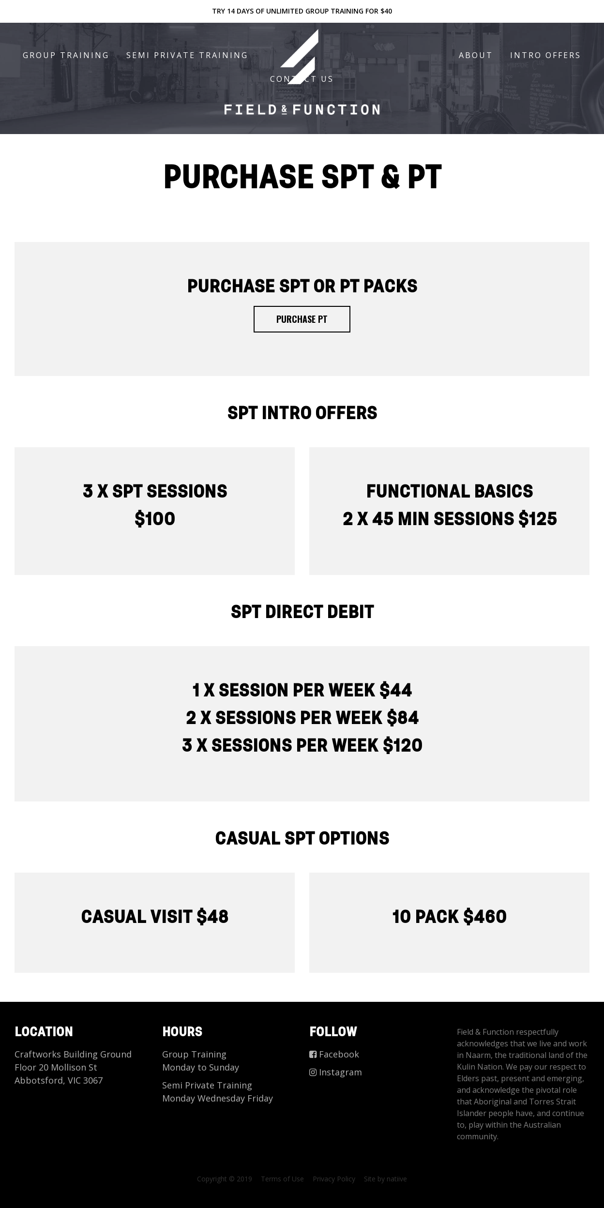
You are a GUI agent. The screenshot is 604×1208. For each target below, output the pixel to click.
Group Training (66, 55)
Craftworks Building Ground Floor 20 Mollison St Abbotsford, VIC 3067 (73, 1067)
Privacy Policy (334, 1178)
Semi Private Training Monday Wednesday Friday (217, 1091)
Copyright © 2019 (224, 1178)
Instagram (335, 1072)
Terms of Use (282, 1178)
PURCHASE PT (302, 319)
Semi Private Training (187, 55)
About (476, 55)
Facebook (334, 1054)
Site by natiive (385, 1178)
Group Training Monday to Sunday (200, 1060)
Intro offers (545, 55)
